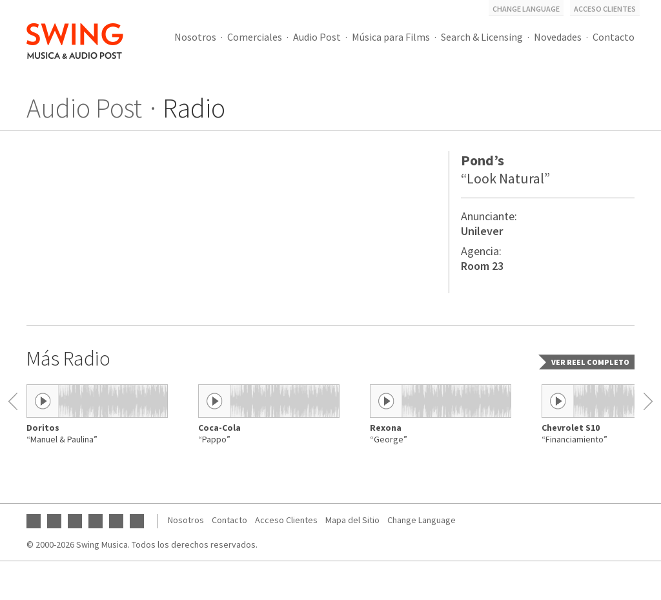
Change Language (526, 9)
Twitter (95, 521)
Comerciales (254, 36)
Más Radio (68, 358)
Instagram (75, 521)
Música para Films (391, 36)
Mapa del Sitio (352, 520)
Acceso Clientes (605, 9)
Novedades (558, 36)
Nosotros (195, 36)
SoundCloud (116, 521)
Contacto (614, 36)
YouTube (33, 521)
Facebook (54, 521)
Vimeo (137, 521)
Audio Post (317, 36)
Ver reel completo (590, 362)
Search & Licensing (482, 36)
